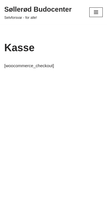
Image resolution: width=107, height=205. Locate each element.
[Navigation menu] (96, 12)
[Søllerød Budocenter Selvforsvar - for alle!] (38, 12)
